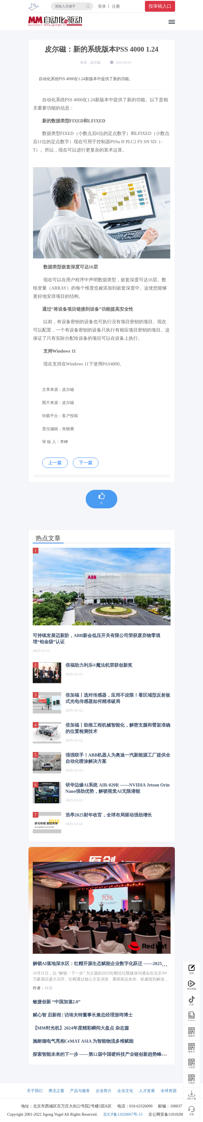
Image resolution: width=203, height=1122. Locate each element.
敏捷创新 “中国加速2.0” (57, 1001)
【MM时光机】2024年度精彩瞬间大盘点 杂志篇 (81, 1028)
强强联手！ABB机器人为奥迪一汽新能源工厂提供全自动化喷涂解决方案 (118, 758)
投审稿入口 (160, 6)
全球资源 (169, 1091)
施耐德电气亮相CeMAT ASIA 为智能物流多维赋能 (83, 1041)
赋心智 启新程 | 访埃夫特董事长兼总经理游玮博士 (83, 1014)
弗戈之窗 (56, 1091)
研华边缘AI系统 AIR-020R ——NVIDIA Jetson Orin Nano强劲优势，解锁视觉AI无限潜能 (117, 788)
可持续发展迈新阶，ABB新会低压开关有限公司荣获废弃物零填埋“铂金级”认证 (97, 638)
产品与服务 (80, 1091)
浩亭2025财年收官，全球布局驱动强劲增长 (108, 814)
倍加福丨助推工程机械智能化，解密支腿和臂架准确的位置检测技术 (117, 728)
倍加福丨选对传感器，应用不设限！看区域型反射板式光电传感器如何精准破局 (117, 698)
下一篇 (86, 462)
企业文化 (125, 1091)
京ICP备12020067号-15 (122, 1114)
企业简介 (104, 1091)
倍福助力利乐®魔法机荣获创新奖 (99, 665)
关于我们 (35, 1091)
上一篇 (55, 462)
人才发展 (147, 1091)
